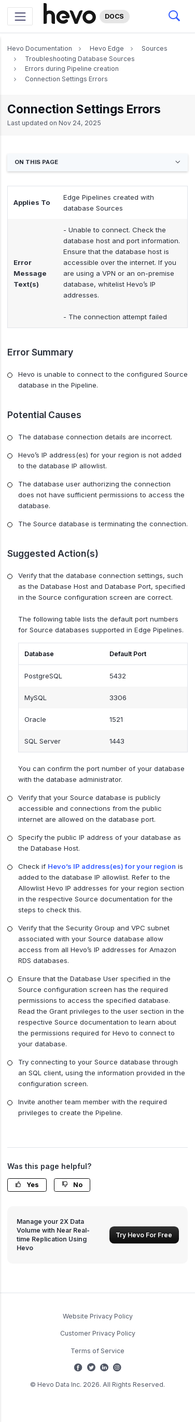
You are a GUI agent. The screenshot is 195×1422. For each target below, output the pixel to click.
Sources (155, 48)
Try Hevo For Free (144, 1235)
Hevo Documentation (39, 48)
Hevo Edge (107, 48)
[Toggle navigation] (20, 16)
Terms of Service (97, 1351)
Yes (27, 1185)
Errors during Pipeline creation (72, 68)
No (72, 1185)
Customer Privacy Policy (97, 1333)
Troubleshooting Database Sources (80, 59)
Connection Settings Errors (66, 79)
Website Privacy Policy (98, 1316)
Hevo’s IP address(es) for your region (112, 866)
